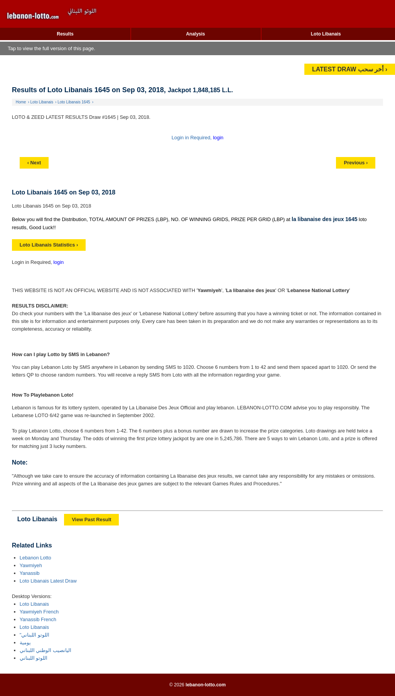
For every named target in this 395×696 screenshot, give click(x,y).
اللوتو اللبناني (34, 658)
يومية (25, 642)
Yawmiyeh (31, 565)
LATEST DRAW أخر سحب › (349, 69)
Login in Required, (192, 137)
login (218, 137)
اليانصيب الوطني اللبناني (45, 650)
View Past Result (91, 519)
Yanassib (30, 573)
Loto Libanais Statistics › (49, 245)
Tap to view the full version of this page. (51, 48)
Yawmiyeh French (39, 612)
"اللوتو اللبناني (34, 635)
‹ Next (34, 163)
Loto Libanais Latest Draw (48, 581)
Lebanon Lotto (35, 558)
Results (65, 34)
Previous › (356, 163)
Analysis (195, 34)
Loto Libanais (326, 34)
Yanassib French (38, 619)
